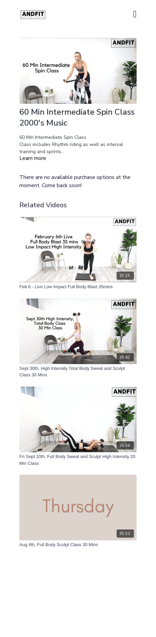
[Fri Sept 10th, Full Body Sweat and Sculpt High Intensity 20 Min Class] (78, 460)
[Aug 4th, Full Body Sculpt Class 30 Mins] (78, 544)
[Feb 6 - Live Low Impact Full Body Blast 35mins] (78, 286)
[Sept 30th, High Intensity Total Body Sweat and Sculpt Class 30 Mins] (78, 371)
